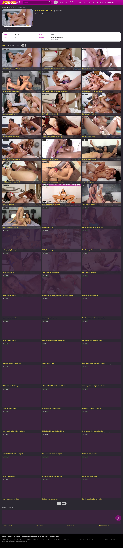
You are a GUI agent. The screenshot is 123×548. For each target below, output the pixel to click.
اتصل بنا (4, 536)
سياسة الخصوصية (54, 536)
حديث (17, 45)
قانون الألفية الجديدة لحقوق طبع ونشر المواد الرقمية (30, 536)
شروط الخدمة (11, 536)
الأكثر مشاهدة (10, 45)
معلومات (6, 30)
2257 (46, 536)
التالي (66, 504)
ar (101, 2)
